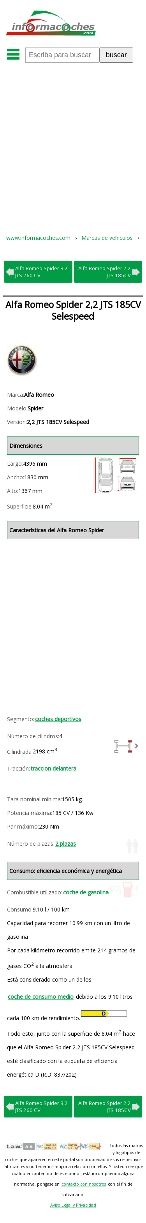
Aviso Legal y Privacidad (73, 1205)
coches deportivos (58, 719)
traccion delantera (53, 768)
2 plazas (65, 843)
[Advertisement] (73, 143)
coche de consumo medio (41, 996)
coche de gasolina (86, 892)
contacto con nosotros (84, 1184)
